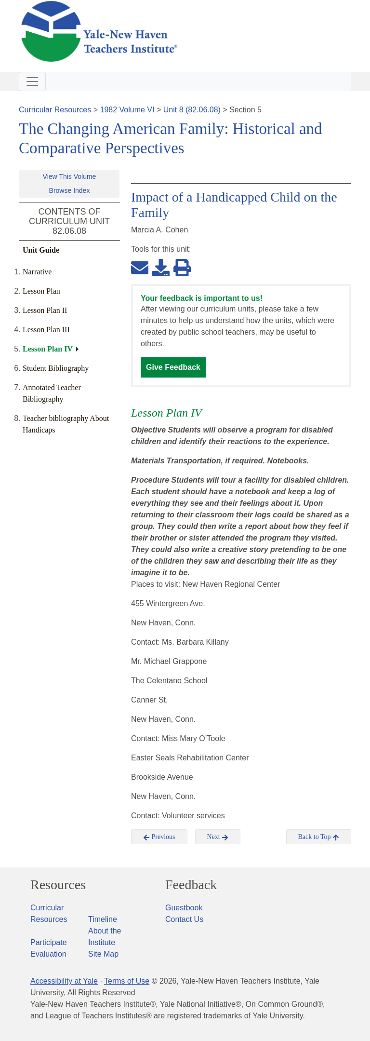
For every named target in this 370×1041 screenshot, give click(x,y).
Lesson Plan (41, 291)
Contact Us (184, 919)
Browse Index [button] (69, 190)
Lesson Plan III (46, 329)
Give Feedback (173, 367)
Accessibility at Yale (64, 981)
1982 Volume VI (127, 110)
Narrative (37, 272)
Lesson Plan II (45, 310)
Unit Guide (41, 250)
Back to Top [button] (318, 837)
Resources (58, 885)
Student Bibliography (56, 368)
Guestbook (183, 908)
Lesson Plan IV (48, 349)
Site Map (103, 954)
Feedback (191, 885)
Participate (48, 942)
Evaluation (48, 954)
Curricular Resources (55, 110)
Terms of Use (126, 981)
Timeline (102, 919)
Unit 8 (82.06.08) (192, 110)
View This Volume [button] (69, 176)
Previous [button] (159, 837)
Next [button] (218, 837)
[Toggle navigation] (32, 81)
